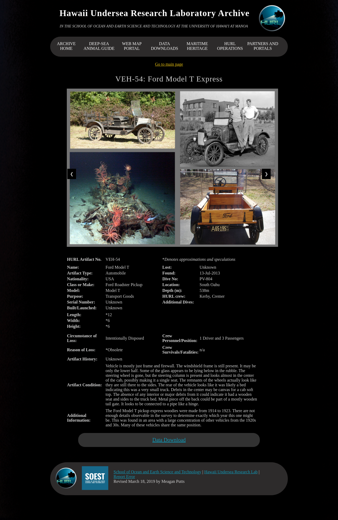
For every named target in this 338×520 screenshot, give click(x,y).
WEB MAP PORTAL (132, 46)
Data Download (169, 440)
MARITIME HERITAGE (197, 46)
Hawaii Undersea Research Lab (230, 472)
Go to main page (169, 64)
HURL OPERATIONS (230, 46)
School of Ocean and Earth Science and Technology (157, 472)
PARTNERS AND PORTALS (262, 46)
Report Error (124, 476)
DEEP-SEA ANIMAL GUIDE (98, 46)
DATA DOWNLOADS (164, 46)
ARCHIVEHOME (66, 46)
